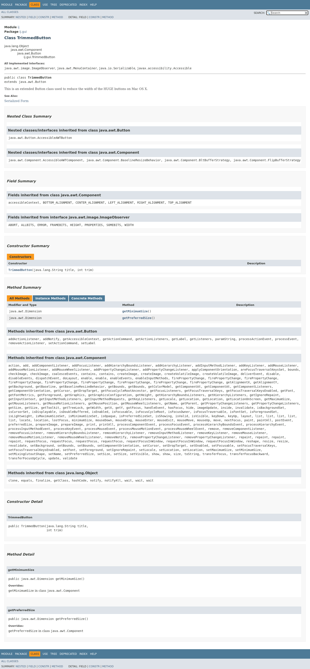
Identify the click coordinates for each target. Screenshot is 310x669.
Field (32, 17)
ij (18, 27)
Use (45, 4)
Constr (43, 17)
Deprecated (68, 4)
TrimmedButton (20, 270)
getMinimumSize (135, 311)
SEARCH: (259, 12)
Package (21, 4)
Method (57, 17)
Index (83, 4)
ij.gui (23, 31)
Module (6, 4)
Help (93, 4)
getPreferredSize (136, 318)
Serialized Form (16, 101)
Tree (53, 4)
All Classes (9, 12)
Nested (21, 17)
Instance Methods (50, 298)
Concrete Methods (86, 298)
